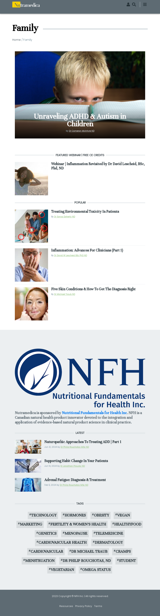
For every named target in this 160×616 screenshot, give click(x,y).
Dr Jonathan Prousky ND (72, 466)
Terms (98, 606)
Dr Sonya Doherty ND (64, 216)
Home (16, 40)
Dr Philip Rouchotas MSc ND (75, 447)
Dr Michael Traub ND (64, 294)
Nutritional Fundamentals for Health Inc (94, 413)
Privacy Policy (83, 606)
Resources (66, 606)
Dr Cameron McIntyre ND (81, 130)
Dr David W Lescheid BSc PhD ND (70, 255)
